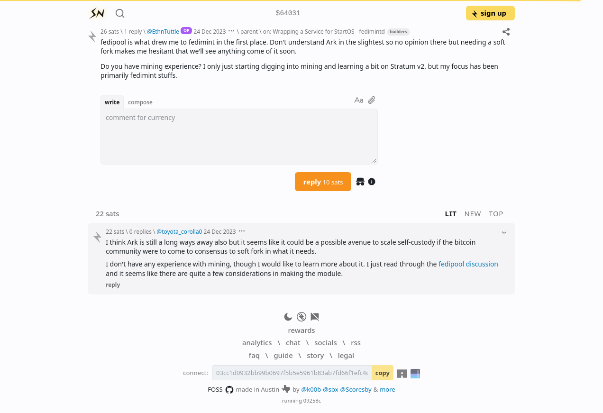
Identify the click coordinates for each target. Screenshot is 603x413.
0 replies (140, 231)
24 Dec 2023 (209, 31)
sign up (488, 13)
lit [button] (451, 213)
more (387, 389)
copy (382, 372)
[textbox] (304, 58)
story (315, 355)
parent (249, 31)
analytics (257, 342)
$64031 (288, 13)
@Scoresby (356, 389)
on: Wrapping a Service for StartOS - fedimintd (324, 31)
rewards (301, 330)
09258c (312, 400)
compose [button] (140, 102)
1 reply (133, 31)
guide (283, 355)
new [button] (473, 213)
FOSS (221, 390)
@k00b (311, 389)
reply (323, 181)
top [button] (496, 213)
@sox (330, 389)
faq (254, 355)
